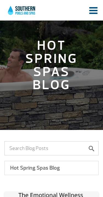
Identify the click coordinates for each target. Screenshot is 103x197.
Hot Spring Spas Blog (35, 167)
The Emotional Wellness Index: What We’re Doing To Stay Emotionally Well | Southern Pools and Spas (22, 12)
